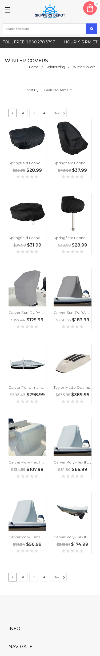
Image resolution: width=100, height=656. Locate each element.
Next (60, 113)
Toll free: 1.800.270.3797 (29, 42)
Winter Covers (84, 67)
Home (34, 67)
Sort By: (33, 90)
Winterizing (55, 67)
